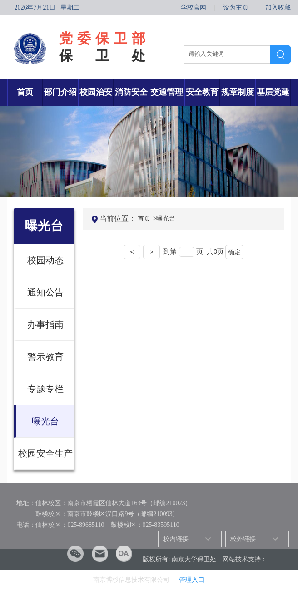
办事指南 (45, 324)
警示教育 (45, 357)
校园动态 (45, 260)
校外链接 (243, 539)
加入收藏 (278, 8)
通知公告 (45, 292)
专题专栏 (45, 389)
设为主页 (235, 8)
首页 (25, 92)
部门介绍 (60, 92)
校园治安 (95, 92)
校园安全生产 (45, 453)
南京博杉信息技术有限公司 (132, 579)
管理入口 (191, 579)
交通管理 (166, 92)
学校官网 (193, 8)
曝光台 (45, 421)
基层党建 (273, 92)
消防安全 (131, 92)
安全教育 (202, 92)
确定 (234, 252)
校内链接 (176, 539)
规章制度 (237, 92)
